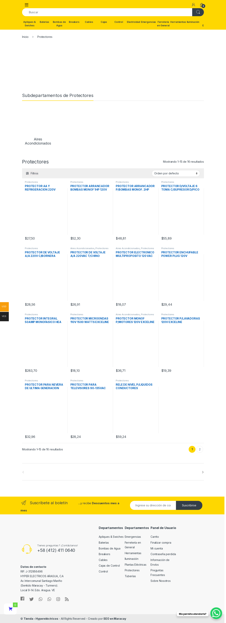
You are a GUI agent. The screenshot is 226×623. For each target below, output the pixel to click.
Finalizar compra (161, 542)
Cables (89, 21)
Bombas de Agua (59, 23)
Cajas (104, 21)
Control (118, 21)
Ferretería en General (163, 23)
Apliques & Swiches (29, 23)
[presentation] (203, 472)
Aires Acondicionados (82, 248)
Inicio (25, 36)
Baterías (44, 21)
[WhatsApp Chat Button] (216, 613)
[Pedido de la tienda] (176, 173)
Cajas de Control (109, 565)
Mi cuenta (157, 548)
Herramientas (178, 21)
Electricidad (133, 21)
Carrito (155, 536)
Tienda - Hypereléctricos (41, 618)
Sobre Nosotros (161, 580)
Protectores (31, 182)
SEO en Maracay (114, 618)
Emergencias (148, 21)
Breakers (74, 21)
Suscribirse (189, 505)
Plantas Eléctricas (135, 564)
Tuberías (130, 576)
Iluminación (193, 21)
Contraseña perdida (163, 554)
